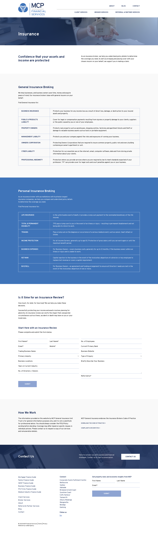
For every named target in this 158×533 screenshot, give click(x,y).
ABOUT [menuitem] (112, 6)
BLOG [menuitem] (124, 6)
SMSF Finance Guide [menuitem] (25, 483)
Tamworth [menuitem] (63, 497)
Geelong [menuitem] (63, 507)
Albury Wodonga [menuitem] (66, 500)
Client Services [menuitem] (80, 12)
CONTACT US (130, 457)
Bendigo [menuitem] (63, 505)
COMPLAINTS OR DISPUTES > (90, 428)
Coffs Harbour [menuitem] (65, 495)
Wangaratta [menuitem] (64, 502)
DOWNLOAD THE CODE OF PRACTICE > (93, 423)
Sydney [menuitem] (62, 485)
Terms (40, 524)
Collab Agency (29, 526)
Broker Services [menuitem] (101, 12)
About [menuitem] (20, 503)
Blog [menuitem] (20, 509)
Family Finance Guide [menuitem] (26, 480)
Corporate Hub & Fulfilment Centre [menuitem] (73, 480)
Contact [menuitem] (21, 512)
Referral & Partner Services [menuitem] (127, 12)
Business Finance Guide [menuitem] (26, 486)
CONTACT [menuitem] (136, 6)
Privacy (45, 524)
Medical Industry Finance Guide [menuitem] (29, 492)
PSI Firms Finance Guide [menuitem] (27, 489)
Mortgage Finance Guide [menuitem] (27, 477)
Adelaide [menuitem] (63, 488)
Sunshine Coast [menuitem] (65, 493)
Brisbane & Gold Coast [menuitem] (68, 490)
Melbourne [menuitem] (64, 483)
